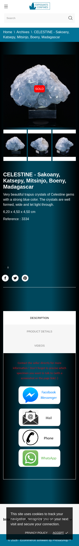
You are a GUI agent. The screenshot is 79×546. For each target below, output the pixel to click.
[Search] (39, 18)
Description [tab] (39, 318)
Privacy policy (36, 532)
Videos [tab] (39, 345)
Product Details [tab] (39, 331)
